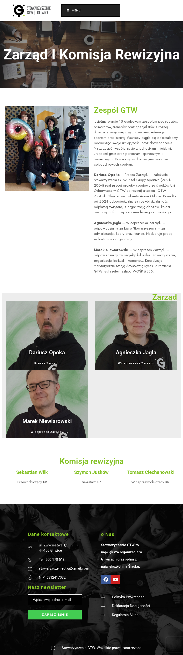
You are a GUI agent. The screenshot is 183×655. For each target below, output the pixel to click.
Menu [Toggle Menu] (73, 10)
